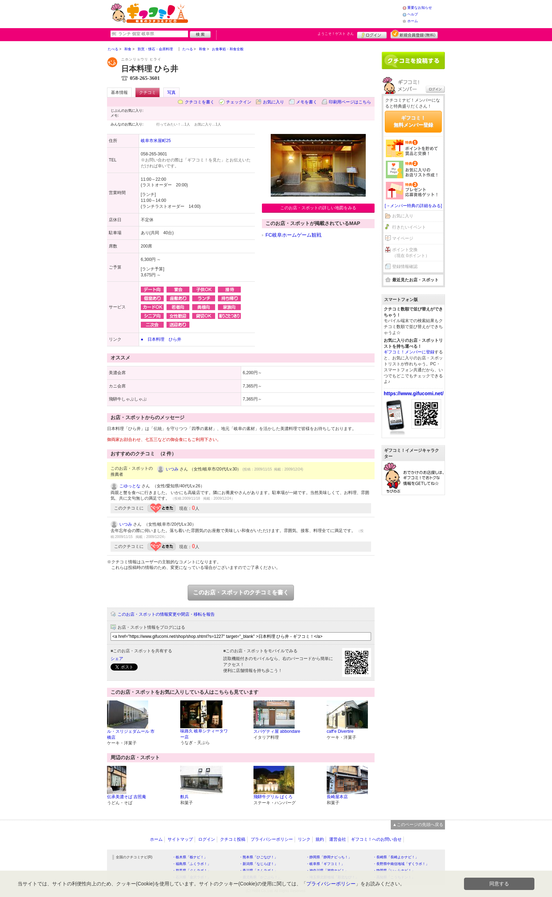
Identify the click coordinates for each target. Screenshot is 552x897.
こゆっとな (129, 485)
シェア (117, 658)
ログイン (372, 34)
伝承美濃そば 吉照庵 (126, 796)
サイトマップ (180, 839)
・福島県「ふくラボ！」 (191, 864)
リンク (304, 839)
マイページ (402, 238)
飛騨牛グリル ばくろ (273, 796)
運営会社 (337, 839)
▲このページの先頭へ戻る (418, 824)
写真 (171, 92)
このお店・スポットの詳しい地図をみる (318, 207)
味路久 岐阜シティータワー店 (204, 734)
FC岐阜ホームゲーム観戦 (293, 235)
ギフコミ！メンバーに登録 (409, 352)
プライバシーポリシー (272, 839)
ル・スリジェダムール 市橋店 (131, 734)
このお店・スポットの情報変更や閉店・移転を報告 (166, 614)
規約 (319, 839)
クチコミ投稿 (232, 839)
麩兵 (184, 796)
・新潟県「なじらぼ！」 (258, 864)
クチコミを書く (199, 102)
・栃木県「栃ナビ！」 (189, 857)
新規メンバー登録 (414, 34)
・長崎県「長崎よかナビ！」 (396, 857)
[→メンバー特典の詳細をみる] (413, 205)
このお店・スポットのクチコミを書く (241, 592)
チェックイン (238, 102)
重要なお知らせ (419, 7)
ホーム (412, 21)
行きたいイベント (409, 227)
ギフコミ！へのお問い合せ (376, 839)
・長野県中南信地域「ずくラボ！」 (401, 864)
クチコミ (147, 92)
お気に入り (273, 102)
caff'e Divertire (340, 731)
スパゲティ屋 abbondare (276, 731)
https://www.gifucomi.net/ (414, 393)
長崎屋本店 (337, 796)
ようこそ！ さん (336, 34)
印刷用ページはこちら (350, 102)
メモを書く (306, 102)
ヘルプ (412, 14)
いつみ (172, 469)
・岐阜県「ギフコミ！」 (325, 864)
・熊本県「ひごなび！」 (258, 857)
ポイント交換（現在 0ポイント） (410, 252)
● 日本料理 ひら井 (161, 339)
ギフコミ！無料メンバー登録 (413, 121)
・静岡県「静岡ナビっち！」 (329, 857)
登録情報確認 (405, 266)
